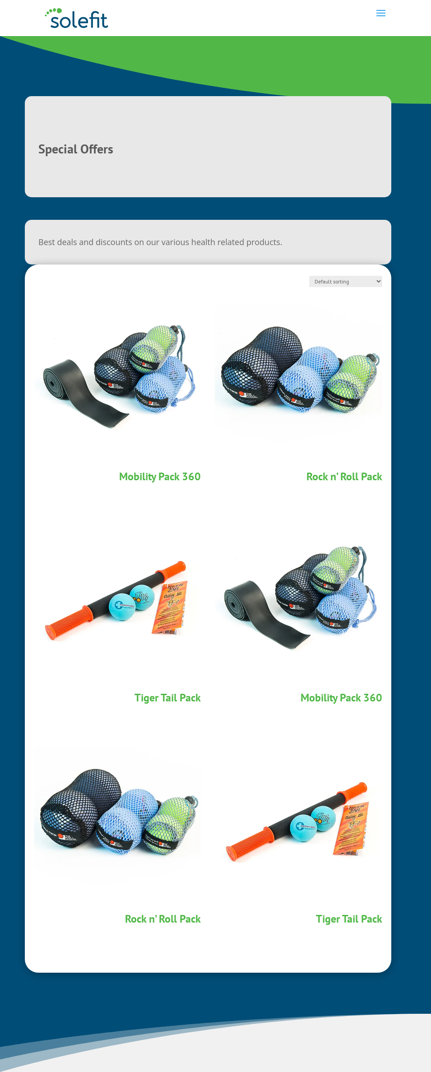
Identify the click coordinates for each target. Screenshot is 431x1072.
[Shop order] (345, 281)
